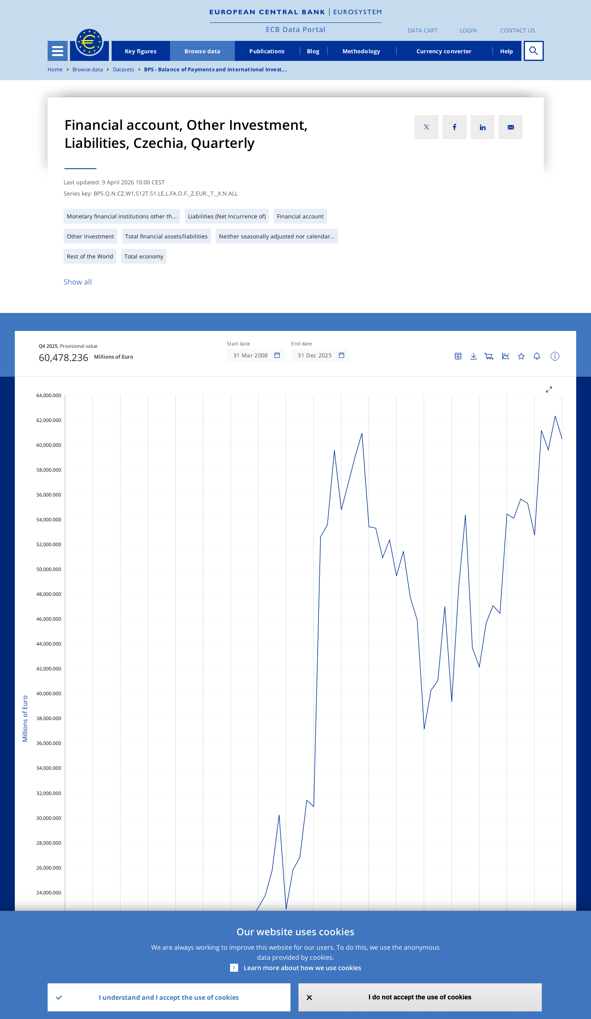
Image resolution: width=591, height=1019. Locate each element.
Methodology (362, 51)
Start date (238, 344)
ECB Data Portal (296, 29)
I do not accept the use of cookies (420, 997)
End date (301, 344)
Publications (266, 51)
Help (506, 51)
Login (468, 30)
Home (55, 69)
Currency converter (444, 51)
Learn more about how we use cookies (302, 967)
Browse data (202, 51)
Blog (313, 51)
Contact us (517, 30)
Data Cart (423, 30)
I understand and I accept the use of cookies (169, 997)
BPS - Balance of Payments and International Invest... (215, 69)
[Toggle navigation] (58, 51)
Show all (78, 282)
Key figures (140, 51)
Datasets (123, 69)
